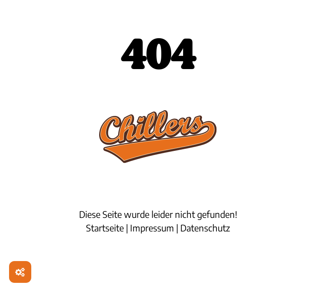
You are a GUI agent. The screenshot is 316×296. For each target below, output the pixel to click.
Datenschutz (205, 228)
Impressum (152, 228)
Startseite (105, 228)
